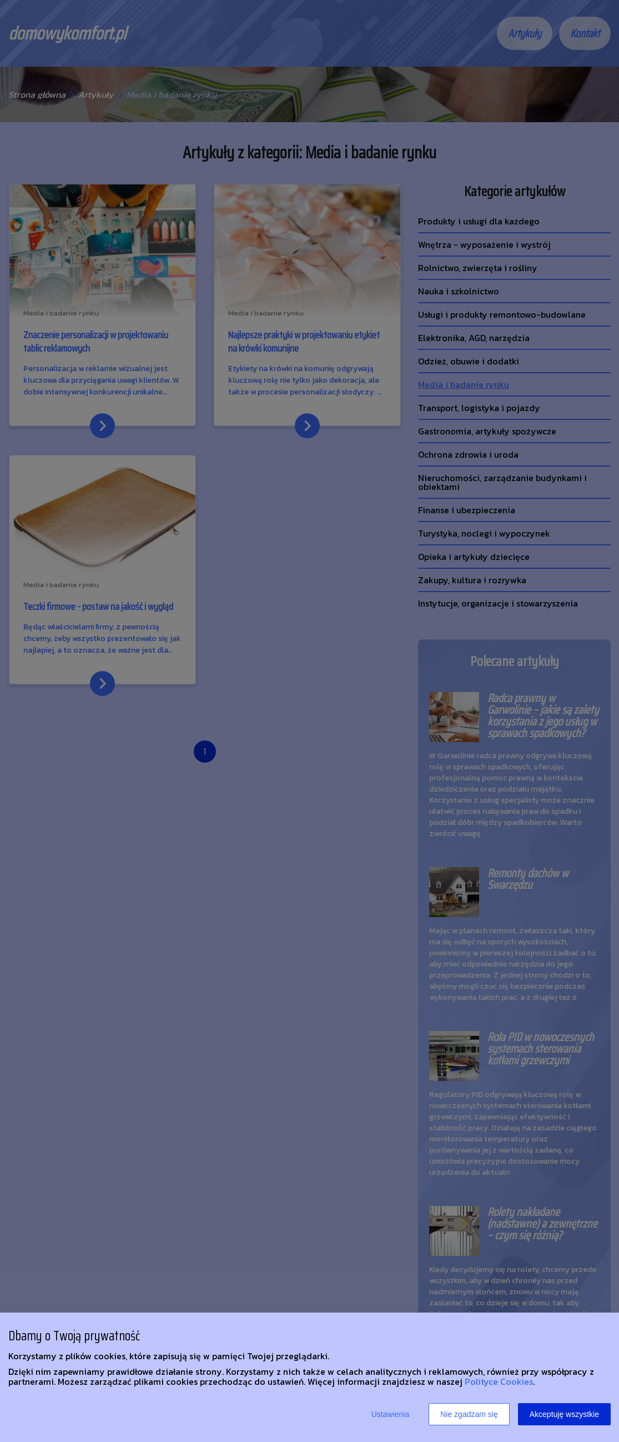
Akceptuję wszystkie (564, 1414)
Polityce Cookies (499, 1381)
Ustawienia (390, 1414)
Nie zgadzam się (469, 1414)
